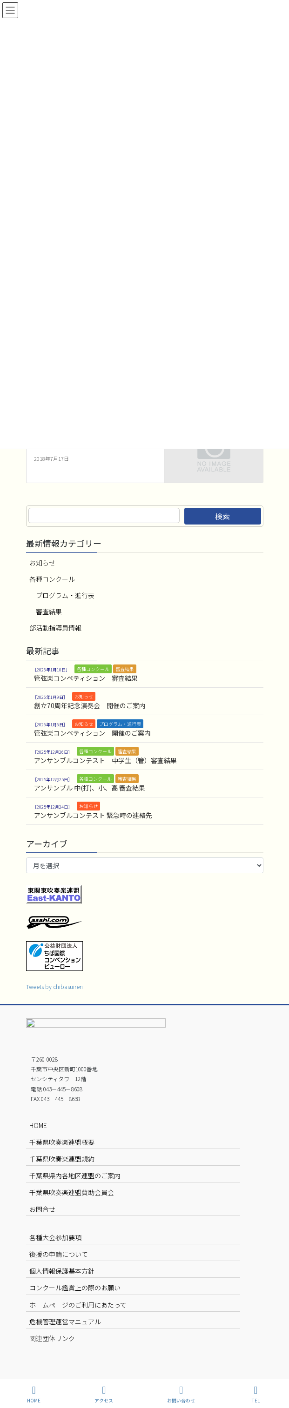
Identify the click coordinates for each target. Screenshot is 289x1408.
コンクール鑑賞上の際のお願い (75, 1287)
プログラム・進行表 (65, 595)
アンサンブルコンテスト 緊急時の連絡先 (93, 815)
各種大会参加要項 (55, 1237)
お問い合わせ (181, 1394)
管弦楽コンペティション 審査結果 (86, 678)
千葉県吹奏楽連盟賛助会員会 (71, 1192)
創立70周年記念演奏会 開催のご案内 (90, 705)
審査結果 (49, 611)
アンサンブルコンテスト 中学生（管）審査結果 (105, 760)
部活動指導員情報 (55, 627)
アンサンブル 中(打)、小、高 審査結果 (89, 787)
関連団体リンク (52, 1338)
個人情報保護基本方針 (61, 1270)
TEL (255, 1394)
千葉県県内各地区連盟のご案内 (75, 1175)
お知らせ (42, 562)
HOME (38, 1125)
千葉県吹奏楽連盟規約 (61, 1158)
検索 (222, 516)
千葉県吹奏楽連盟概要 (61, 1142)
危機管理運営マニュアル (65, 1321)
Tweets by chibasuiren (54, 986)
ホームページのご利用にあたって (78, 1304)
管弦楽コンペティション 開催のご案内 (92, 732)
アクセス (103, 1394)
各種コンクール (52, 579)
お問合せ (42, 1209)
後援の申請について (58, 1254)
